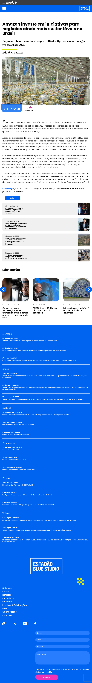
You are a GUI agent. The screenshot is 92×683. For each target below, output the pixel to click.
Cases (5, 591)
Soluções (7, 588)
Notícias (6, 594)
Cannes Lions (9, 611)
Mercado (7, 601)
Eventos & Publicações (14, 605)
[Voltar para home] (84, 8)
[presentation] (3, 289)
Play (4, 608)
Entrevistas (8, 598)
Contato (7, 615)
